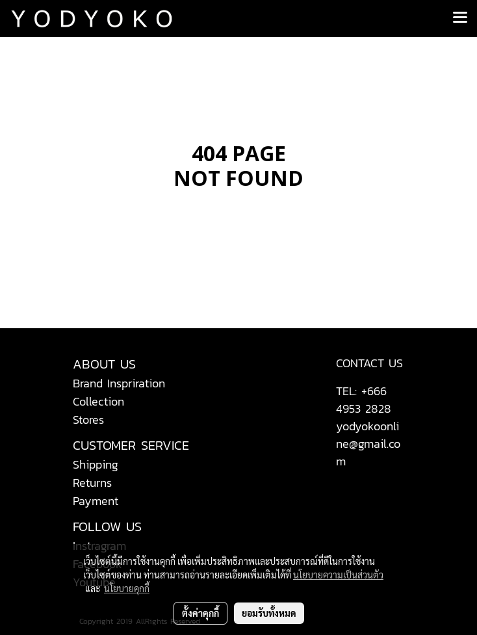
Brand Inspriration (119, 383)
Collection (98, 401)
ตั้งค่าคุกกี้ (200, 613)
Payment (95, 501)
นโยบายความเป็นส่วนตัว (338, 574)
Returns (92, 482)
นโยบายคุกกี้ (126, 588)
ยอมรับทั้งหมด (269, 613)
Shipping (95, 464)
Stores (88, 419)
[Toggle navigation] (460, 18)
